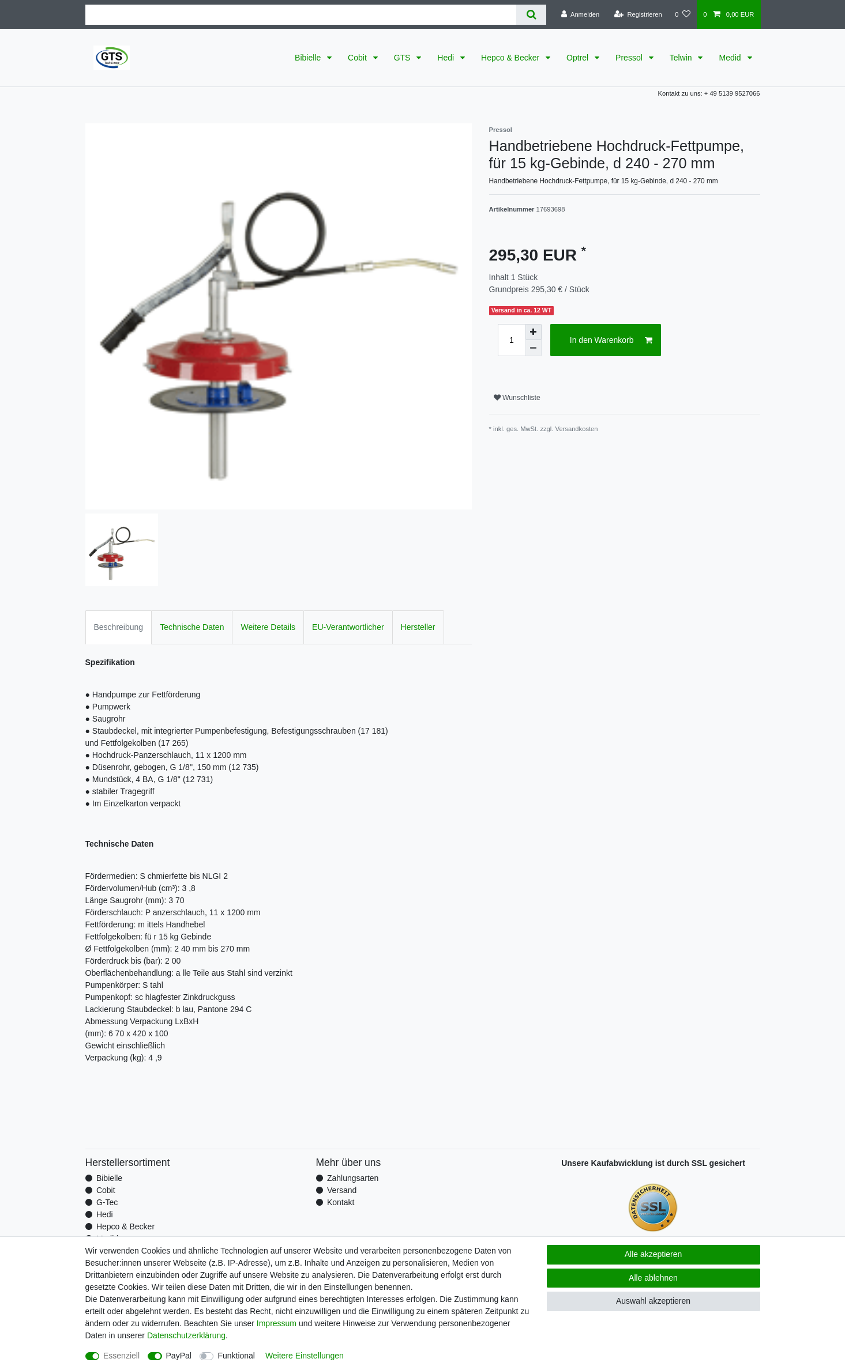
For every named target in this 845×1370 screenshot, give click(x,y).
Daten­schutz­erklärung (186, 1335)
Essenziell (121, 1355)
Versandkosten (576, 428)
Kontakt (340, 1202)
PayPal (178, 1355)
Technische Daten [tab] (192, 627)
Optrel (578, 57)
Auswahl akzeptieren (653, 1300)
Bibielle (309, 57)
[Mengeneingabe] (511, 340)
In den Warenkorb (611, 340)
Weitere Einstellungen (304, 1355)
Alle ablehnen (653, 1277)
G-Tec (107, 1202)
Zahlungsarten (353, 1178)
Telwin (682, 57)
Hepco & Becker (511, 57)
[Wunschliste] (683, 14)
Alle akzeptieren (653, 1254)
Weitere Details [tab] (268, 627)
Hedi (446, 57)
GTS (403, 57)
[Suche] (531, 15)
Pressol (630, 57)
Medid (731, 57)
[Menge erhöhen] (533, 332)
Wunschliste (517, 398)
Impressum (276, 1323)
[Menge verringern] (533, 348)
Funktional (236, 1355)
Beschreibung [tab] (119, 627)
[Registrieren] (638, 14)
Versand (341, 1190)
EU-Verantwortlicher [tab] (348, 627)
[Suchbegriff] (301, 15)
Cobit (358, 57)
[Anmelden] (580, 14)
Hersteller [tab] (418, 627)
